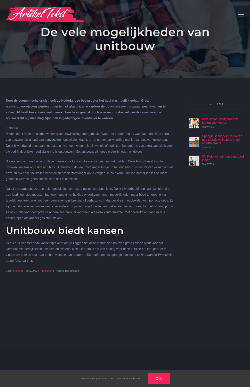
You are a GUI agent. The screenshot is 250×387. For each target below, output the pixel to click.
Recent (216, 103)
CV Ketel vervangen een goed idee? (223, 158)
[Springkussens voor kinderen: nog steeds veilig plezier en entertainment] (194, 140)
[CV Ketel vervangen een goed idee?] (194, 158)
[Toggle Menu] (241, 14)
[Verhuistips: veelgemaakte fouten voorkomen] (194, 121)
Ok (158, 378)
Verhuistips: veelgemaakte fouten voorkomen (220, 120)
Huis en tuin (46, 271)
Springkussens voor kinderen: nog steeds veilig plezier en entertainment (222, 139)
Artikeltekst (17, 271)
